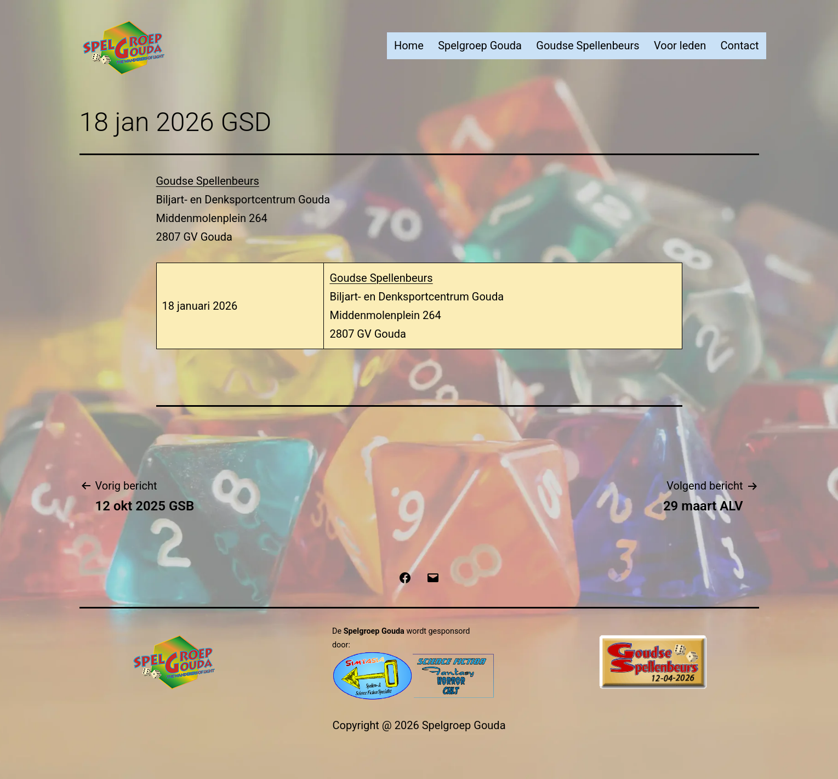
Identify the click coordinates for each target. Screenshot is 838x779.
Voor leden (680, 45)
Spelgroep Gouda (480, 45)
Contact (740, 45)
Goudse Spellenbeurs (587, 45)
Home (409, 45)
